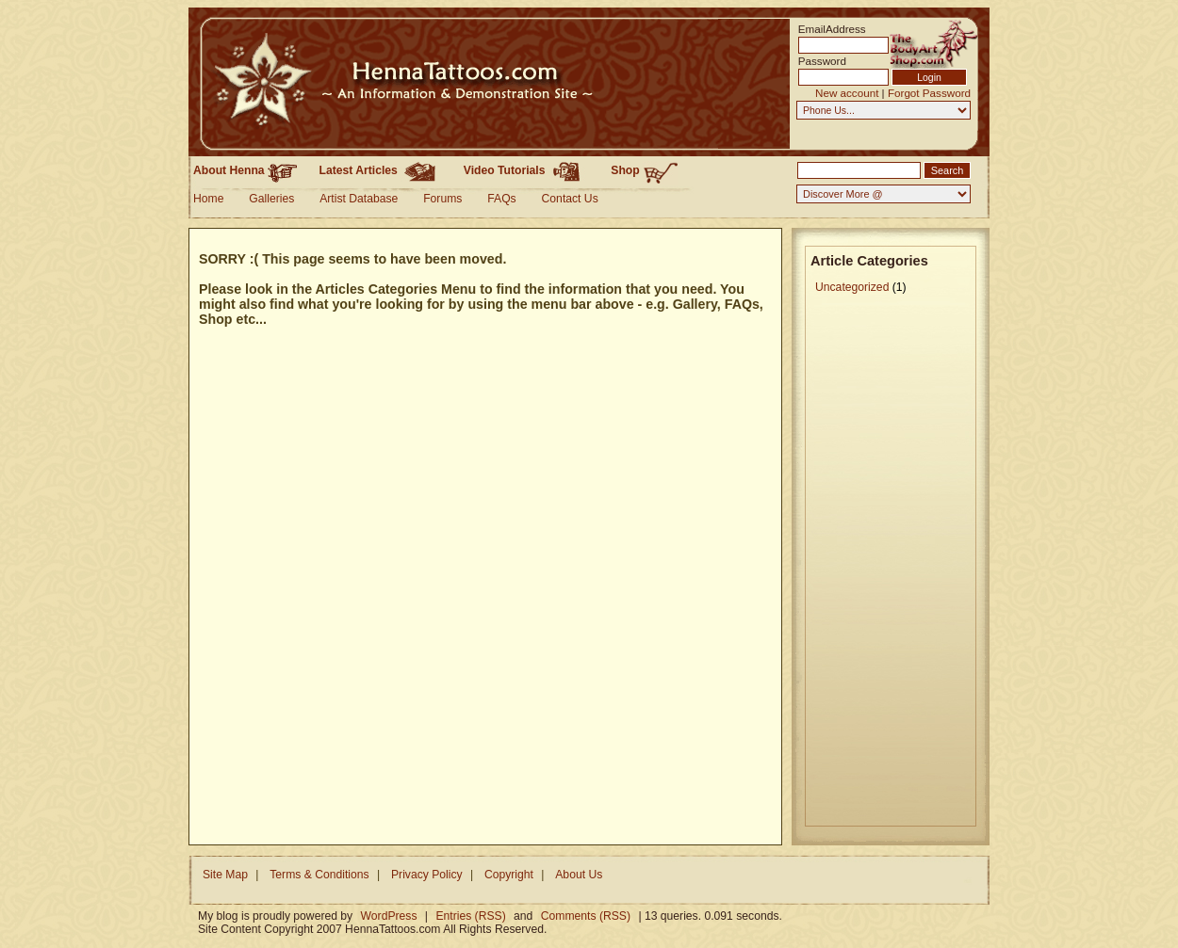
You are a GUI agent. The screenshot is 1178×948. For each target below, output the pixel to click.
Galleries (271, 198)
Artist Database (358, 198)
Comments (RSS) (585, 916)
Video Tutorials (526, 170)
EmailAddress (826, 29)
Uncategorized (852, 287)
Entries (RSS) (470, 916)
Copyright (508, 874)
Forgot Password (929, 93)
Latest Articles (380, 170)
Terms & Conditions (319, 874)
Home (208, 198)
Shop (644, 171)
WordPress (389, 916)
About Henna (245, 170)
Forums (442, 198)
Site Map (225, 874)
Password (822, 61)
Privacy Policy (427, 874)
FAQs (501, 198)
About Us (578, 874)
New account (846, 93)
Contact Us (570, 198)
